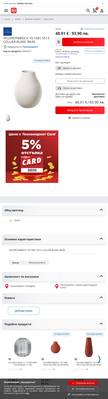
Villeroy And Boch (37, 262)
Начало (6, 19)
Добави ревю (24, 311)
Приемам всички (82, 383)
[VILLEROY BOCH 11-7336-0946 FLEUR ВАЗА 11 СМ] (23, 346)
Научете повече (62, 56)
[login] (102, 10)
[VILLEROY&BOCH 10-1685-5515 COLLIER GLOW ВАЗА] (89, 346)
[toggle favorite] (79, 118)
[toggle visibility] (54, 210)
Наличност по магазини (80, 81)
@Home (16, 19)
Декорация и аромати (31, 19)
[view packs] (80, 42)
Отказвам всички (83, 388)
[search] (88, 10)
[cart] (95, 10)
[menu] (6, 10)
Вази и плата (47, 19)
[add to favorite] (11, 360)
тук (27, 393)
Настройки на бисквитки (83, 394)
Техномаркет (30, 47)
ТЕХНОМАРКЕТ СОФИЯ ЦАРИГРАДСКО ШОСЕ (76, 286)
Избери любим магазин (68, 74)
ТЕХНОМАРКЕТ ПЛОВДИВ (19, 286)
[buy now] (80, 110)
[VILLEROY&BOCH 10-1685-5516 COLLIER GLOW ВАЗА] (56, 346)
